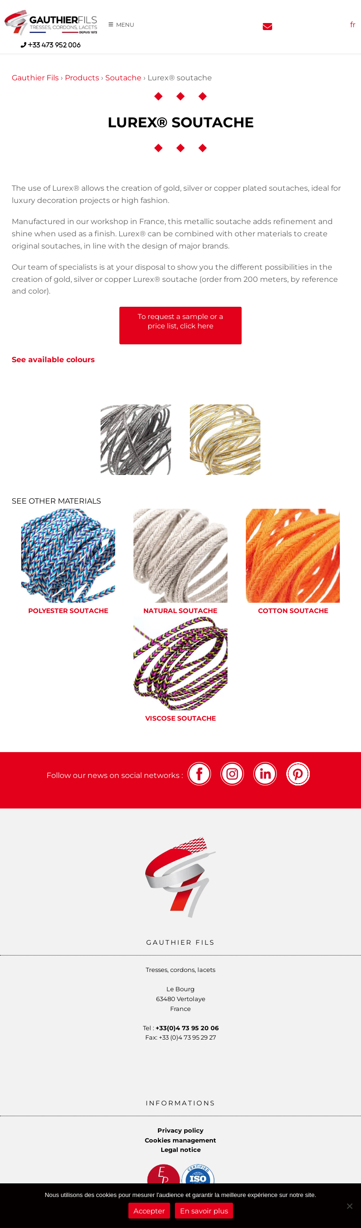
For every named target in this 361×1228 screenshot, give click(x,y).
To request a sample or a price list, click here (180, 321)
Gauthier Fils (35, 77)
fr (352, 24)
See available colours (53, 359)
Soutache (123, 77)
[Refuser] (349, 1206)
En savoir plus (204, 1210)
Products (82, 77)
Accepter (149, 1210)
